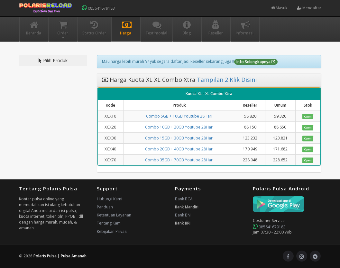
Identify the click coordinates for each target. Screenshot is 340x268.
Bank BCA (184, 199)
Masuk (279, 8)
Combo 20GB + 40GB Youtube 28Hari (179, 149)
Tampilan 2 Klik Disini (226, 79)
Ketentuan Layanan (114, 215)
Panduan (105, 207)
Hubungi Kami (109, 199)
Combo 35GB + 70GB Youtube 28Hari (179, 160)
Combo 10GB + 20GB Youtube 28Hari (179, 127)
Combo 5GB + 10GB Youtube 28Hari (179, 116)
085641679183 (98, 8)
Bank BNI (183, 215)
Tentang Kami (109, 223)
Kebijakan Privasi (112, 231)
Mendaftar (309, 8)
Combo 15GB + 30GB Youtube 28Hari (179, 138)
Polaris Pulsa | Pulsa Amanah (60, 256)
